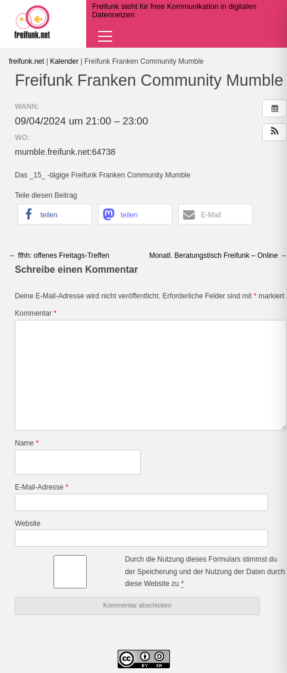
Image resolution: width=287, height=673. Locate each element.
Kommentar (35, 313)
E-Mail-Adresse (41, 487)
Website (27, 523)
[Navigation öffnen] (105, 36)
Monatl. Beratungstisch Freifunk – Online (218, 255)
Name (27, 443)
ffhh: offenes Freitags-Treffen (59, 255)
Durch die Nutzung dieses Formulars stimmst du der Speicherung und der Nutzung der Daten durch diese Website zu (205, 571)
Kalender (64, 61)
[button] (274, 132)
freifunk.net (26, 61)
